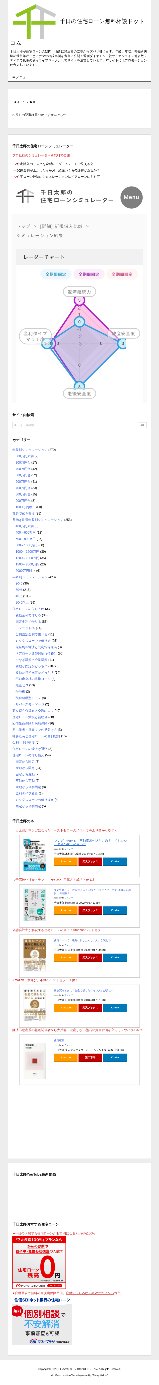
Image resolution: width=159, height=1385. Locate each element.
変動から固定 (25, 768)
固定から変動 (25, 774)
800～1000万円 (26, 545)
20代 (19, 583)
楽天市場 (90, 1057)
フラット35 (27, 628)
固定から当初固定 (28, 806)
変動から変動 (25, 780)
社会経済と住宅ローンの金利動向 (36, 736)
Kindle (115, 861)
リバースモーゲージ (30, 704)
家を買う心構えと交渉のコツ (33, 710)
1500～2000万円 (27, 564)
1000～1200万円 (27, 551)
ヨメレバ (68, 849)
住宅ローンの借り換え (28, 755)
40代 (19, 596)
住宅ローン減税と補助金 (29, 717)
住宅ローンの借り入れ (28, 609)
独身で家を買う (23, 513)
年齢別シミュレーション (29, 577)
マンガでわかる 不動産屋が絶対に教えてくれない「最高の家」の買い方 (90, 842)
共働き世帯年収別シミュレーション (37, 520)
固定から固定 (25, 761)
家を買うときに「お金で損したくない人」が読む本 (84, 990)
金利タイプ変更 (27, 793)
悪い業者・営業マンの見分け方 (34, 729)
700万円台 (23, 488)
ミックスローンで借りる (33, 640)
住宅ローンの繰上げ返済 (29, 749)
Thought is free (100, 1375)
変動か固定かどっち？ (31, 666)
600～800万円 (26, 539)
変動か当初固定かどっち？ (35, 672)
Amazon (66, 861)
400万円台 (23, 469)
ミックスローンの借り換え (35, 799)
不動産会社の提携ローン (33, 679)
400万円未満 (25, 526)
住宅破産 (59, 1040)
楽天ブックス (90, 861)
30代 (19, 589)
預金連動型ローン (28, 698)
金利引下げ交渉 (23, 742)
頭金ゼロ (22, 685)
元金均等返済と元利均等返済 (36, 647)
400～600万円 (26, 532)
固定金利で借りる (28, 621)
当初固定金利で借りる (31, 634)
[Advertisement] (79, 1121)
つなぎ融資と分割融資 (31, 659)
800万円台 (23, 494)
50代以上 (22, 602)
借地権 (20, 691)
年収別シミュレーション (29, 450)
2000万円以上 (25, 570)
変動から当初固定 (28, 787)
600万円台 (23, 481)
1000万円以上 (25, 507)
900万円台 (23, 500)
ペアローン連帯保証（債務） (36, 653)
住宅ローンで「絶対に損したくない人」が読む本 (82, 940)
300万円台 (23, 462)
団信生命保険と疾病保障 (29, 723)
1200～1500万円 (27, 558)
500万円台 (23, 475)
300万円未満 (25, 456)
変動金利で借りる (28, 615)
